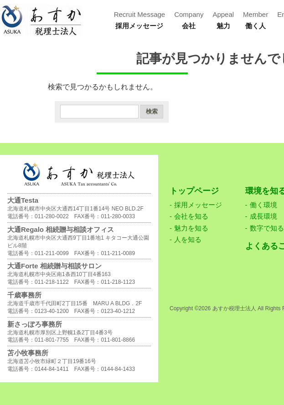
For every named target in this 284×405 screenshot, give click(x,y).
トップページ (194, 190)
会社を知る (191, 216)
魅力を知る (191, 228)
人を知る (187, 239)
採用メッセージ (198, 205)
